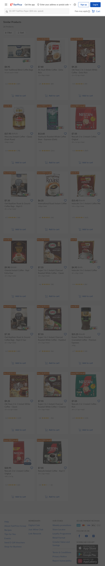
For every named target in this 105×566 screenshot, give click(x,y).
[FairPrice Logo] (16, 4)
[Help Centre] (75, 4)
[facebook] (79, 537)
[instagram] (93, 537)
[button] (89, 11)
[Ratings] (13, 84)
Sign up (84, 4)
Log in (95, 4)
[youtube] (86, 537)
